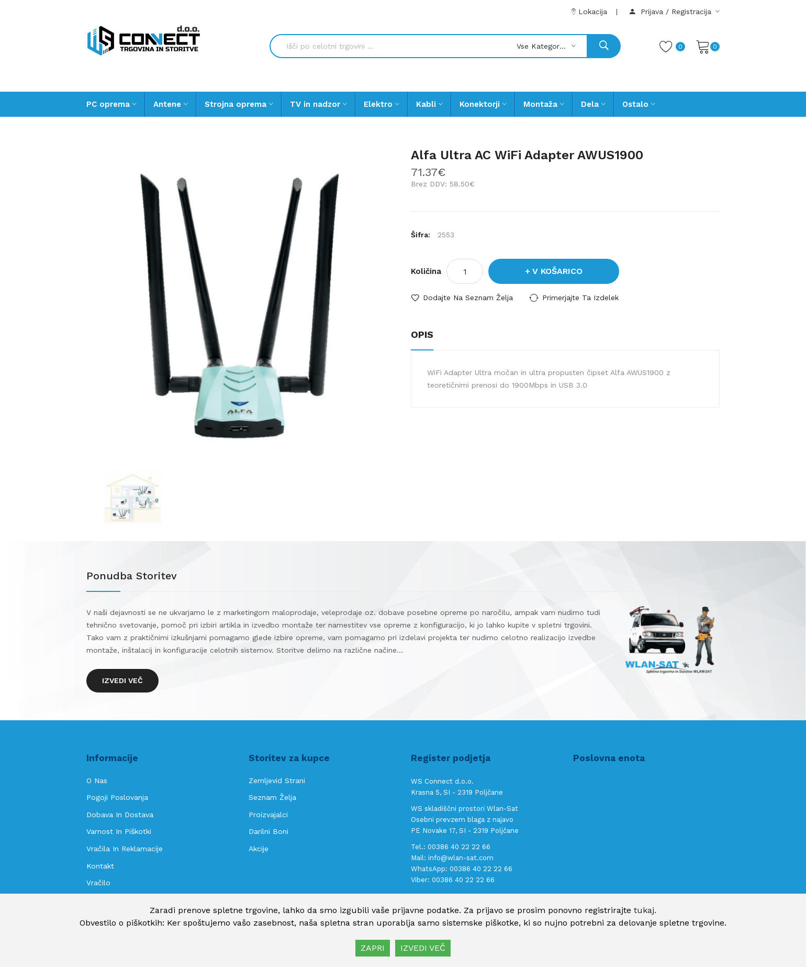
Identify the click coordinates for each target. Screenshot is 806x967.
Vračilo (98, 882)
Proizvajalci (268, 814)
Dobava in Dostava (119, 814)
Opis (422, 334)
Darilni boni (268, 831)
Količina (426, 271)
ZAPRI (373, 948)
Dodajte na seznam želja (468, 297)
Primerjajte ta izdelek (580, 297)
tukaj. (645, 910)
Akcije (258, 848)
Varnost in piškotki (118, 831)
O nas (96, 780)
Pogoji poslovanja (117, 797)
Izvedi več (122, 680)
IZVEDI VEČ (422, 948)
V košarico (557, 271)
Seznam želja (272, 797)
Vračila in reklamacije (124, 848)
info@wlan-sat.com (461, 858)
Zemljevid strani (277, 780)
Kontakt (100, 866)
